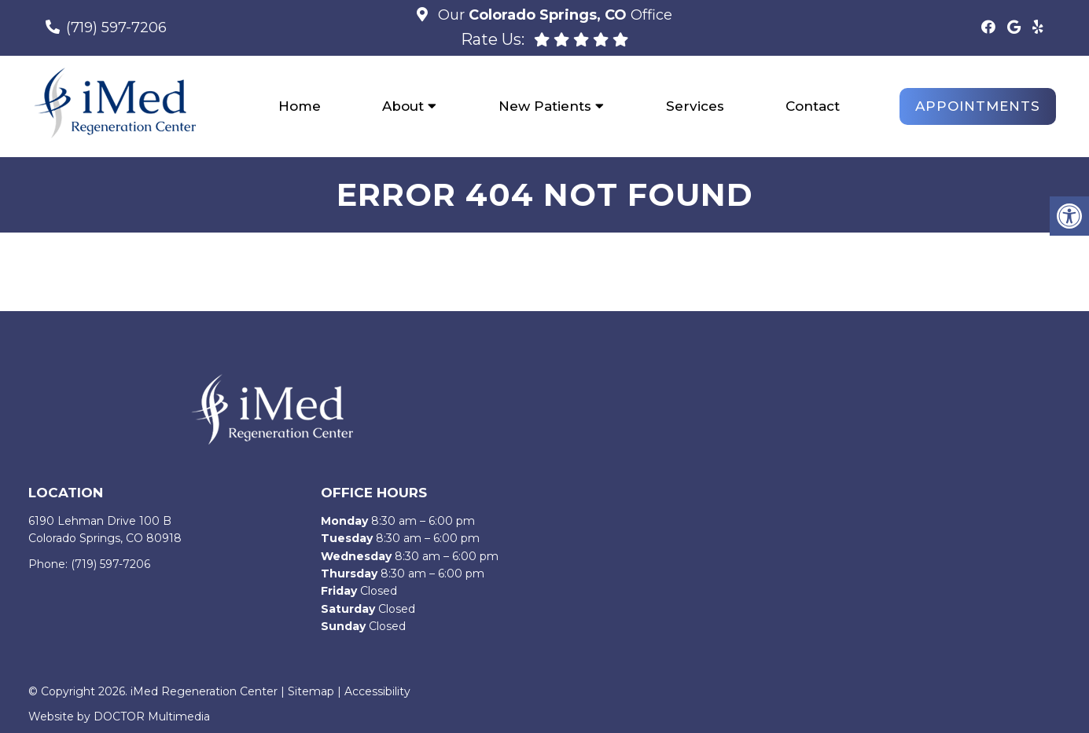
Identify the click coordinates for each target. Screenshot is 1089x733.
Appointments (977, 106)
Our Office (553, 15)
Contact (812, 106)
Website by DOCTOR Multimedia (119, 716)
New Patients (545, 106)
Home (299, 106)
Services (695, 106)
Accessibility (377, 691)
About (403, 106)
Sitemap (311, 691)
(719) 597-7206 (116, 27)
